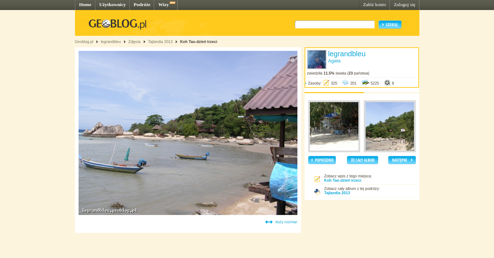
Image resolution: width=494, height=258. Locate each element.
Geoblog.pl (84, 41)
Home (85, 4)
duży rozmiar (286, 222)
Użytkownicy (112, 4)
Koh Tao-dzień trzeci (198, 41)
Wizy (163, 4)
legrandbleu (111, 41)
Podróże (142, 4)
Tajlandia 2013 (160, 41)
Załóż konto (374, 4)
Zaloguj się (404, 4)
